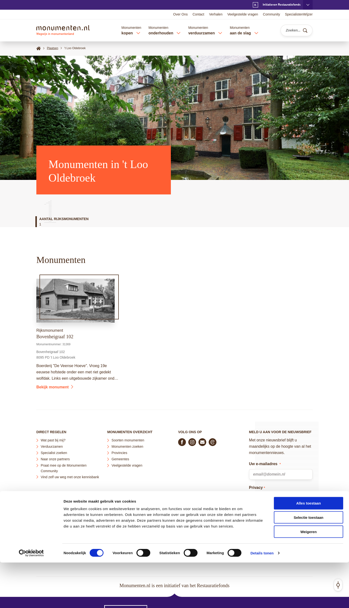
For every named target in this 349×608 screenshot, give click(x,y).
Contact (198, 14)
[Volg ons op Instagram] (192, 442)
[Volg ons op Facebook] (182, 442)
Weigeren (308, 577)
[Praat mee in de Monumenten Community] (212, 442)
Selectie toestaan (309, 563)
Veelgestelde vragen (242, 14)
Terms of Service (263, 529)
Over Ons (180, 14)
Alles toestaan (308, 548)
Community (271, 14)
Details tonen (261, 598)
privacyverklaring (277, 503)
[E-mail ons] (202, 442)
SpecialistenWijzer (299, 14)
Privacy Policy (289, 523)
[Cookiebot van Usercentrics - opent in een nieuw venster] (31, 598)
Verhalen (215, 14)
